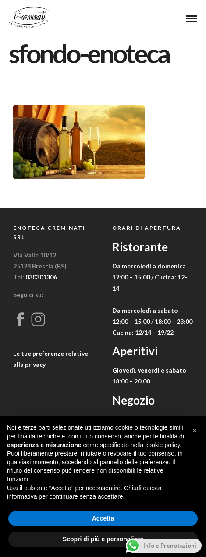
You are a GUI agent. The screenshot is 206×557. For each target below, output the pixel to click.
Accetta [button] (103, 518)
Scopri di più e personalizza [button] (103, 539)
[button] (195, 430)
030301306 (41, 277)
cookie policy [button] (162, 444)
